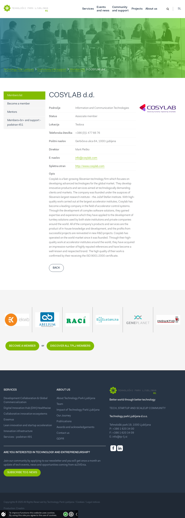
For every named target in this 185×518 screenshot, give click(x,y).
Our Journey (64, 415)
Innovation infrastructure (18, 431)
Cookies (80, 502)
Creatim (20, 508)
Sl (179, 9)
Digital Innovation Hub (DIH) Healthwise (27, 408)
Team (60, 404)
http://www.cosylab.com (89, 166)
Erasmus (9, 419)
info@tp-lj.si (119, 437)
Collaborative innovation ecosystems (25, 414)
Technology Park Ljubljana (19, 69)
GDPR (60, 439)
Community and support (51, 69)
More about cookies (71, 514)
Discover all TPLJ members (70, 346)
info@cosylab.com (86, 158)
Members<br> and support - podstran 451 (24, 122)
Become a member (18, 103)
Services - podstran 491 (18, 437)
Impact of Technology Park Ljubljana (78, 410)
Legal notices (93, 502)
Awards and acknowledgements (75, 427)
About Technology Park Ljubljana (76, 398)
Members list (77, 69)
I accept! (65, 514)
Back (56, 268)
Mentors (12, 112)
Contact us (63, 433)
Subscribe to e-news (22, 472)
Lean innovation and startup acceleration (28, 425)
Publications (64, 421)
